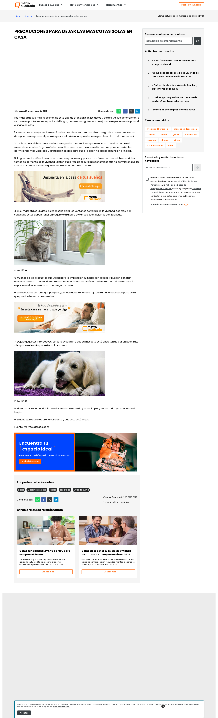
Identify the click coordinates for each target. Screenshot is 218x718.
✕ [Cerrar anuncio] (163, 706)
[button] (118, 111)
